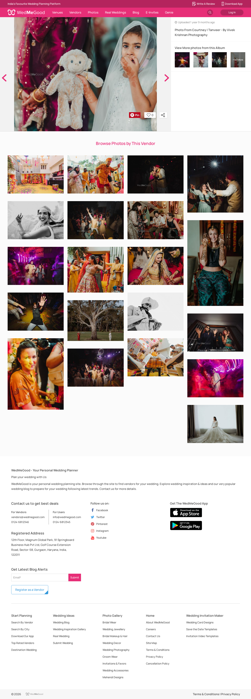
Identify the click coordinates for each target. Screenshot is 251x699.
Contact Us (153, 636)
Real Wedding (61, 636)
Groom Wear (110, 656)
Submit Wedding (63, 643)
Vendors (75, 12)
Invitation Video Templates (202, 636)
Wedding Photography (116, 650)
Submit (74, 577)
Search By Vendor (22, 622)
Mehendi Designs (113, 677)
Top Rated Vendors (22, 643)
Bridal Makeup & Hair (115, 636)
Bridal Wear (109, 622)
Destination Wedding (24, 650)
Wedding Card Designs (199, 622)
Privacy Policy (154, 656)
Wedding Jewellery (114, 629)
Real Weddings (115, 12)
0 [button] (150, 115)
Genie (169, 12)
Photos (93, 12)
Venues (57, 12)
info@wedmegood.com (67, 517)
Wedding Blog (61, 622)
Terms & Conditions (157, 650)
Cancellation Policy (157, 663)
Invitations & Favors (114, 663)
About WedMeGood (158, 622)
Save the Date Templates (201, 629)
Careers (151, 629)
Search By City (20, 629)
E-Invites (152, 12)
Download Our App (22, 636)
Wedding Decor (112, 643)
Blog (136, 12)
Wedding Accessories (115, 670)
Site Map (151, 643)
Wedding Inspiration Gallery (69, 629)
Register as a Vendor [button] (29, 590)
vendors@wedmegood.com (28, 517)
